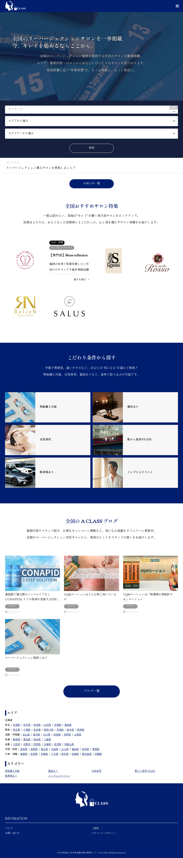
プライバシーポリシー (104, 833)
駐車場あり (11, 776)
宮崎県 (75, 754)
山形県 (47, 725)
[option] (91, 56)
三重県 (47, 740)
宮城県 (57, 725)
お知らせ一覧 (91, 184)
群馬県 (80, 730)
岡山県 (44, 749)
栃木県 (70, 730)
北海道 (8, 720)
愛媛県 (95, 749)
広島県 (54, 749)
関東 (7, 730)
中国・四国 (11, 749)
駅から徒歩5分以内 (145, 771)
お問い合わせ (12, 833)
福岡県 (23, 754)
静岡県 (16, 740)
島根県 (34, 749)
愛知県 (26, 740)
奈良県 (57, 744)
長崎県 (44, 754)
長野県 (67, 735)
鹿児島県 (87, 754)
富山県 (26, 735)
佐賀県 (34, 754)
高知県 (85, 749)
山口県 (65, 749)
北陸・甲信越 (12, 735)
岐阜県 (37, 740)
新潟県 (57, 735)
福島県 (68, 725)
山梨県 (77, 735)
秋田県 (37, 725)
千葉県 (26, 730)
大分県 (54, 754)
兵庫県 (47, 744)
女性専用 (96, 771)
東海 (7, 740)
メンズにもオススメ (59, 776)
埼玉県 (16, 730)
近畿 (7, 744)
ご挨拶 (95, 828)
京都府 (26, 744)
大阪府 (16, 744)
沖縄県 (98, 754)
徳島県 (75, 749)
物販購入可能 (12, 771)
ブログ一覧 (92, 691)
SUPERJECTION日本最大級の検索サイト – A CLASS (83, 852)
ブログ (8, 828)
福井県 (36, 735)
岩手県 (26, 725)
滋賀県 (37, 744)
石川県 (46, 735)
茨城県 (60, 730)
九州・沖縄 (11, 754)
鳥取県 (23, 749)
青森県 (16, 725)
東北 (7, 725)
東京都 (37, 730)
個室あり (53, 771)
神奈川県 (48, 730)
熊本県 (65, 754)
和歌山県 (69, 744)
